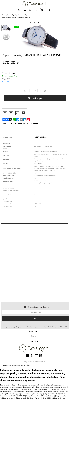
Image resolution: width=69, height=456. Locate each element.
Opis (5, 123)
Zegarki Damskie (29, 15)
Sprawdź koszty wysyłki (9, 82)
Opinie (34, 123)
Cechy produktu (19, 123)
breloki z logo (16, 365)
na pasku (38, 15)
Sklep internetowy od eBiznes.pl (34, 362)
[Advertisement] (18, 246)
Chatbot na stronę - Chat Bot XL (58, 327)
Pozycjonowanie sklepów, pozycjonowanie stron (31, 327)
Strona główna (6, 15)
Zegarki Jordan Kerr (17, 15)
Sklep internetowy (9, 327)
